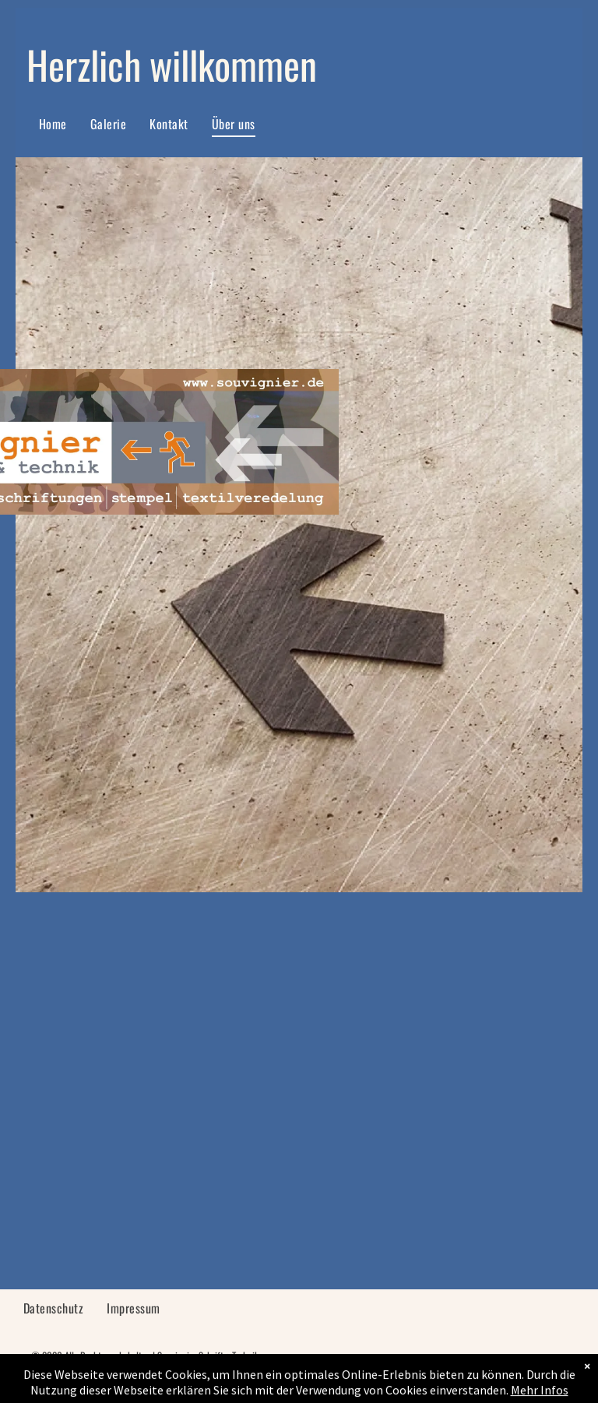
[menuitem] (53, 124)
